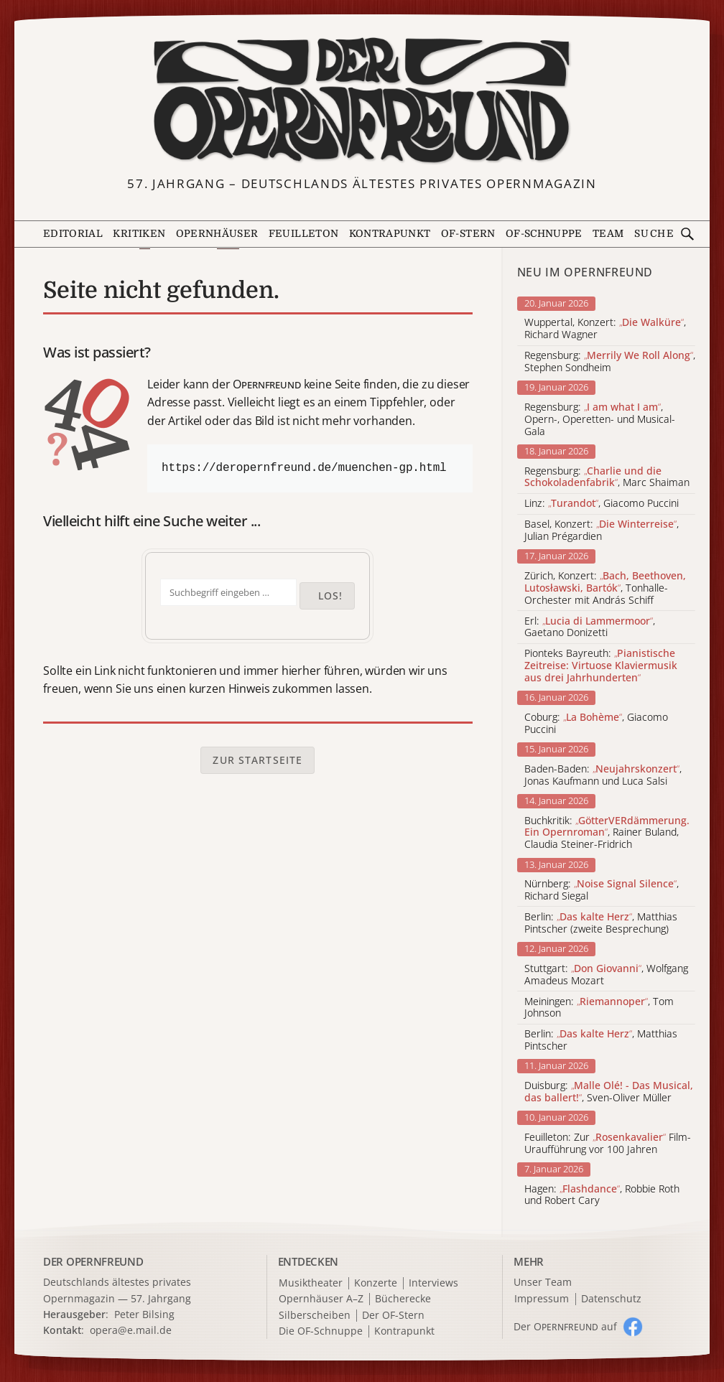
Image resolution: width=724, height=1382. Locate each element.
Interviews (433, 1283)
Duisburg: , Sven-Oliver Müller (608, 1092)
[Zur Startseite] (362, 100)
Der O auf (565, 1326)
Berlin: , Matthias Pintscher (600, 1040)
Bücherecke (403, 1299)
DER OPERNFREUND (93, 1261)
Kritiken (139, 233)
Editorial (73, 233)
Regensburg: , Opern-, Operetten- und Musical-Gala (599, 419)
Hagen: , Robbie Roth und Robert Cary (601, 1195)
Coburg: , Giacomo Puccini (596, 723)
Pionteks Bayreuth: (600, 665)
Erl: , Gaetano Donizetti (589, 627)
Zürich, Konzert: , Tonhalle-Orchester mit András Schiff (605, 588)
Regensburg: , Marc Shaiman (607, 477)
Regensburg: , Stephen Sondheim (609, 362)
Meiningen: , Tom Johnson (599, 1008)
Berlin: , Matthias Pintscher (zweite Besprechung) (600, 923)
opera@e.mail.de (131, 1330)
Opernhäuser (217, 233)
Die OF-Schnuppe (321, 1331)
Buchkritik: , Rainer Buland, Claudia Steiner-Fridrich (607, 833)
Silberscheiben (315, 1315)
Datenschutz (611, 1299)
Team (608, 233)
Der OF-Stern (393, 1315)
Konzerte (375, 1283)
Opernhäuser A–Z (321, 1299)
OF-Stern (468, 233)
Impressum (541, 1299)
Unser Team (543, 1282)
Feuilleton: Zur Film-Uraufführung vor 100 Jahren (607, 1143)
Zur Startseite (257, 760)
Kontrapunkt (390, 233)
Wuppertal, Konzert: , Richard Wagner (605, 329)
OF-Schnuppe (544, 233)
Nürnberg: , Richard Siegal (601, 890)
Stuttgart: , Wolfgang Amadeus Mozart (606, 975)
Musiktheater (311, 1283)
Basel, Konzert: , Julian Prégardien (601, 530)
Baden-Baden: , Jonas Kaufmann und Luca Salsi (603, 775)
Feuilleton (303, 233)
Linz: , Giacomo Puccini (601, 504)
